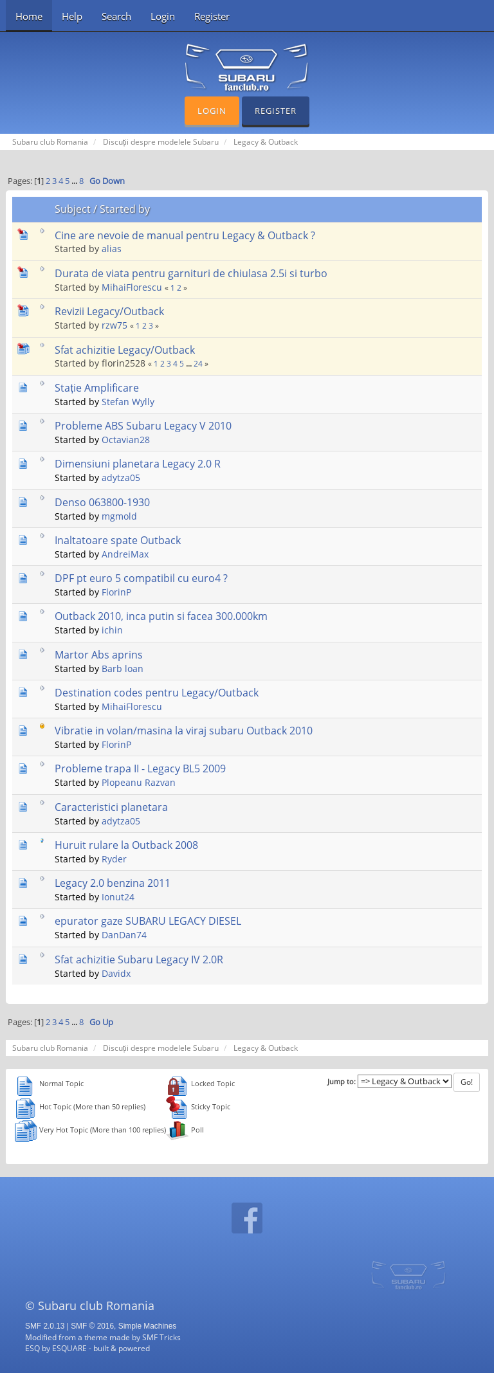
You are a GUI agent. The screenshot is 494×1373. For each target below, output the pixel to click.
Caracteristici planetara (111, 807)
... (75, 181)
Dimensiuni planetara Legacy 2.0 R (138, 464)
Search (116, 16)
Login (163, 16)
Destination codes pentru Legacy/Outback (157, 693)
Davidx (116, 973)
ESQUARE (69, 1348)
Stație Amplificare (96, 388)
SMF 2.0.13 (44, 1326)
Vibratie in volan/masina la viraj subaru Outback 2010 (184, 730)
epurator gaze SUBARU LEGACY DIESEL (148, 921)
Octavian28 (126, 439)
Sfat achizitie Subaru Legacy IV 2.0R (139, 959)
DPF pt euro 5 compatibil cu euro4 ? (141, 578)
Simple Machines (147, 1326)
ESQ (32, 1348)
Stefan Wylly (128, 402)
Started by (125, 209)
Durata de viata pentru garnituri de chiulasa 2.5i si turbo (191, 273)
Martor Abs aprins (99, 655)
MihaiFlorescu (132, 287)
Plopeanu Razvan (139, 782)
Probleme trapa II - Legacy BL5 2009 (140, 768)
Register (212, 16)
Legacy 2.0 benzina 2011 (112, 883)
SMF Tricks (161, 1337)
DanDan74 (124, 935)
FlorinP (116, 592)
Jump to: (341, 1081)
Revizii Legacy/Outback (109, 311)
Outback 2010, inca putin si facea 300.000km (161, 616)
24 (198, 363)
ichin (112, 630)
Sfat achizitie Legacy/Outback (125, 350)
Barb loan (122, 668)
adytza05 (121, 477)
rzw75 (114, 325)
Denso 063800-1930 (102, 502)
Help (72, 16)
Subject (73, 209)
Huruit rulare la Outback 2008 (126, 845)
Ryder (114, 859)
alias (112, 248)
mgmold (119, 516)
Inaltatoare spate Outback (118, 540)
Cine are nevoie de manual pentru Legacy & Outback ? (185, 235)
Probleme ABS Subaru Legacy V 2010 (143, 426)
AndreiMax (125, 554)
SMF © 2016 (92, 1326)
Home (28, 16)
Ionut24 (118, 897)
